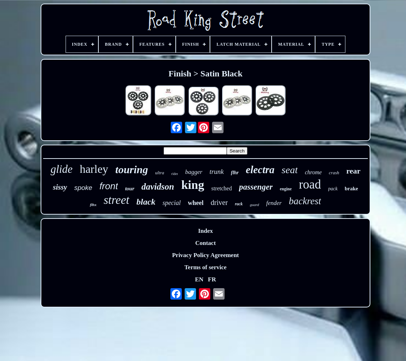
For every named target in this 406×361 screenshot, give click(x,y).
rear (353, 170)
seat (290, 169)
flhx (93, 204)
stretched (221, 188)
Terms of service (205, 267)
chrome (313, 172)
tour (129, 188)
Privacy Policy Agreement (205, 255)
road (310, 184)
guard (254, 204)
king (192, 184)
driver (219, 202)
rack (239, 203)
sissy (60, 187)
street (116, 200)
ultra (159, 172)
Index (205, 230)
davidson (158, 186)
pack (333, 188)
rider (174, 174)
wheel (196, 202)
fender (274, 203)
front (108, 186)
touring (131, 169)
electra (260, 169)
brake (351, 188)
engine (286, 188)
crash (334, 172)
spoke (83, 187)
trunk (217, 171)
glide (62, 169)
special (172, 202)
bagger (193, 172)
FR (212, 279)
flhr (235, 172)
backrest (305, 201)
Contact (205, 243)
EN (199, 279)
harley (94, 168)
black (146, 201)
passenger (256, 186)
